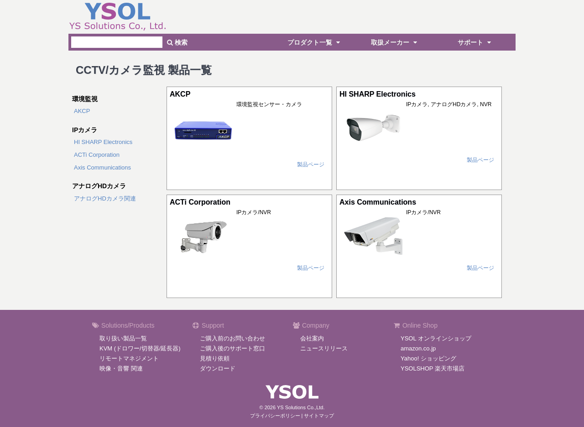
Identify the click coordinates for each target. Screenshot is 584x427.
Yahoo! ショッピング (428, 358)
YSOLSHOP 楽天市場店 (432, 368)
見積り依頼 (214, 358)
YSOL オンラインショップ (436, 338)
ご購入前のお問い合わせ (232, 338)
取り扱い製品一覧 (123, 338)
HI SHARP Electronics (103, 142)
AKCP (82, 111)
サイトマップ (319, 415)
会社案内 (312, 338)
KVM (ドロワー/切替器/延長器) (140, 348)
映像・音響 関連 (121, 368)
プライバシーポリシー (275, 415)
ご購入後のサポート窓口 (232, 348)
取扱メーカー (395, 42)
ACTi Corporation (97, 154)
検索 (177, 42)
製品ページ (310, 164)
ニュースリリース (324, 348)
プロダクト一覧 (314, 42)
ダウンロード (217, 368)
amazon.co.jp (418, 348)
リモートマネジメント (129, 358)
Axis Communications (102, 167)
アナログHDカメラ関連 (105, 198)
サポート (475, 42)
